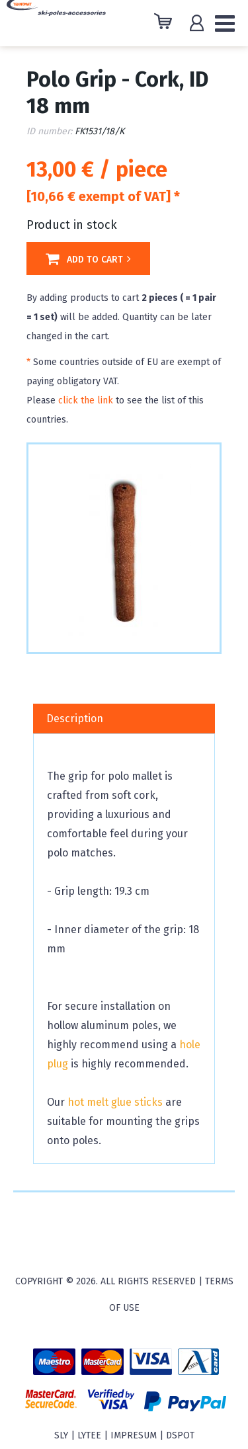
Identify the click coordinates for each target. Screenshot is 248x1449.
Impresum (133, 1435)
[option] (124, 547)
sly (61, 1435)
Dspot (180, 1435)
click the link (85, 400)
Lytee (89, 1435)
